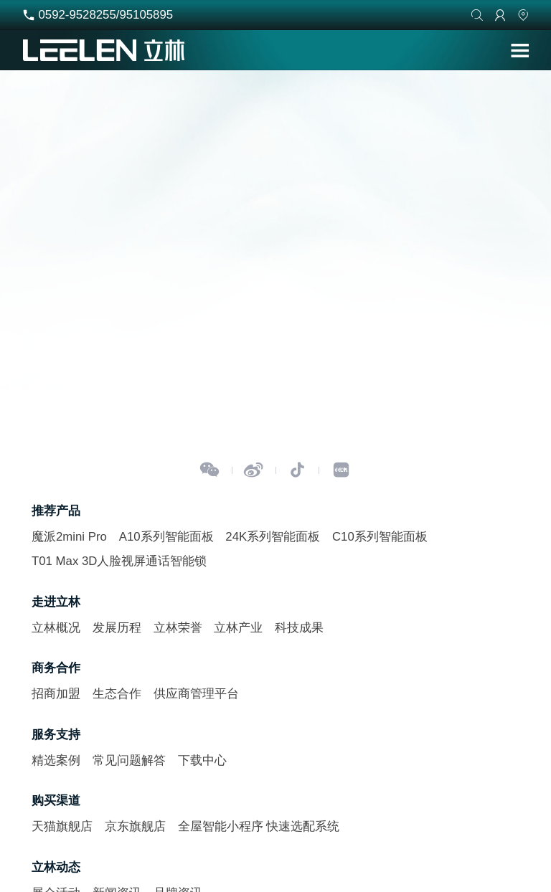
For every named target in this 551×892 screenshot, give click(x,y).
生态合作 (117, 694)
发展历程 (117, 628)
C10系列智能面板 (380, 537)
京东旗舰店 (135, 826)
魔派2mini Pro (69, 537)
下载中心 (202, 760)
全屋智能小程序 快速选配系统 (259, 826)
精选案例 (56, 760)
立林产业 (238, 628)
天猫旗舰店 (62, 826)
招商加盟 (56, 694)
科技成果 (299, 628)
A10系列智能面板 (166, 537)
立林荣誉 (178, 628)
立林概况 (56, 628)
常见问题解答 (129, 760)
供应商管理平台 (196, 694)
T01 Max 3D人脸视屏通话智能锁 (119, 561)
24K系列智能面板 (272, 537)
